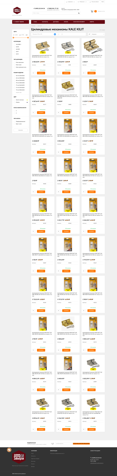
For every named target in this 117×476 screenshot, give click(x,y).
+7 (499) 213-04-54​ (39, 8)
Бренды (33, 466)
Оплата (66, 21)
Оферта (92, 21)
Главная (33, 25)
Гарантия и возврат (79, 21)
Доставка (56, 21)
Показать (20, 130)
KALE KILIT (40, 25)
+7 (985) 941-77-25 (52, 8)
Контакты (45, 21)
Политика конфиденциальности (57, 453)
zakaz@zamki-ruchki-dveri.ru (53, 10)
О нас (35, 21)
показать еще (18, 92)
